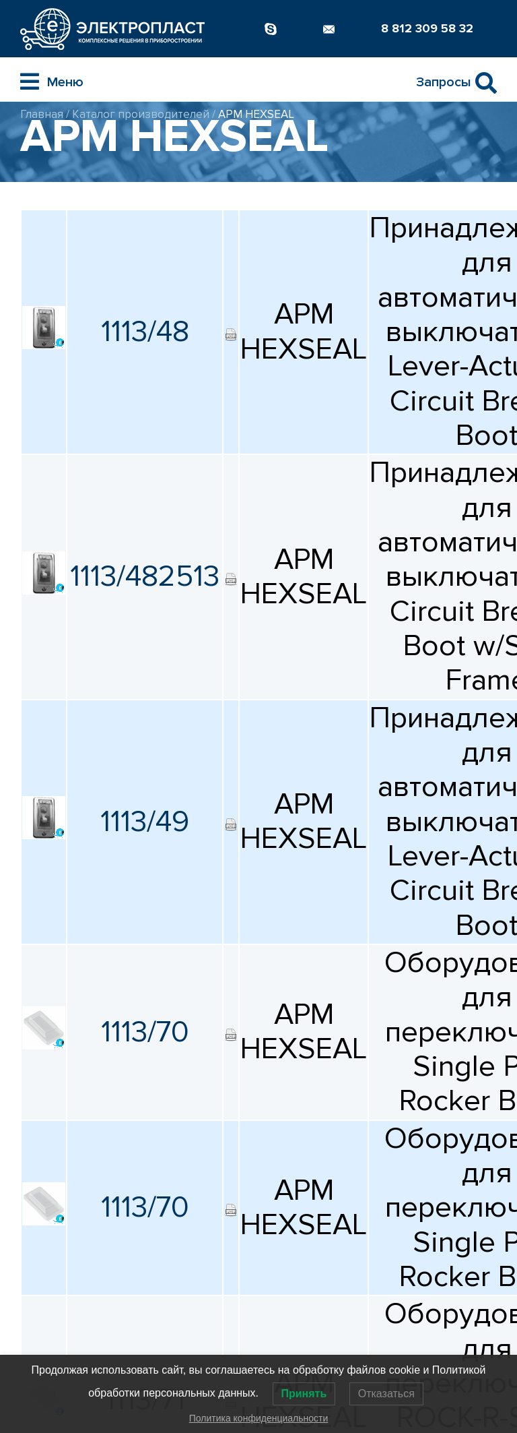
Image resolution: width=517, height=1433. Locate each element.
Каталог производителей (140, 114)
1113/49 (144, 821)
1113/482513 (144, 576)
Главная (41, 114)
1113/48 (145, 331)
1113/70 (145, 1032)
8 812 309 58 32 (427, 28)
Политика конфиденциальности (259, 1418)
